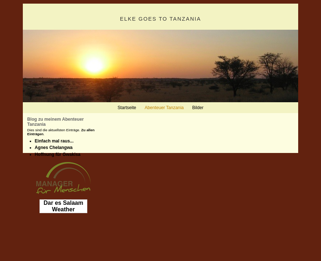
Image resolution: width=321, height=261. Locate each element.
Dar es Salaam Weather (63, 206)
